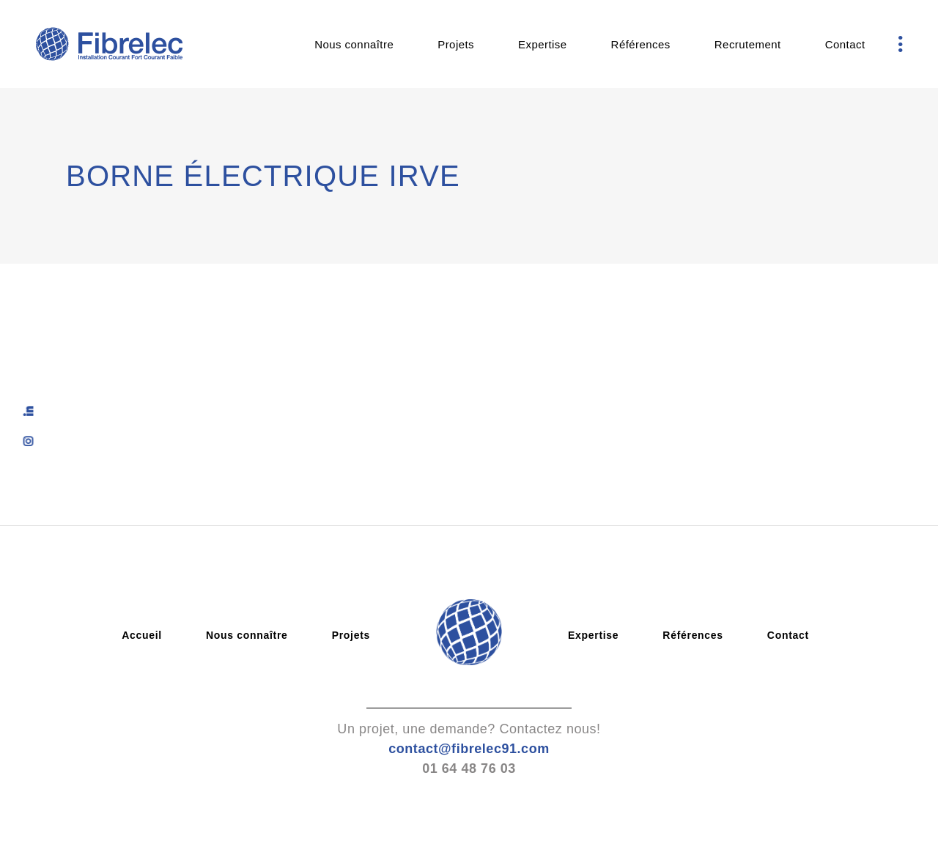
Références (692, 635)
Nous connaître (247, 635)
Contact (788, 635)
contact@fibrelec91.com (469, 748)
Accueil (142, 635)
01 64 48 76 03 (469, 768)
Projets (351, 635)
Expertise (593, 635)
